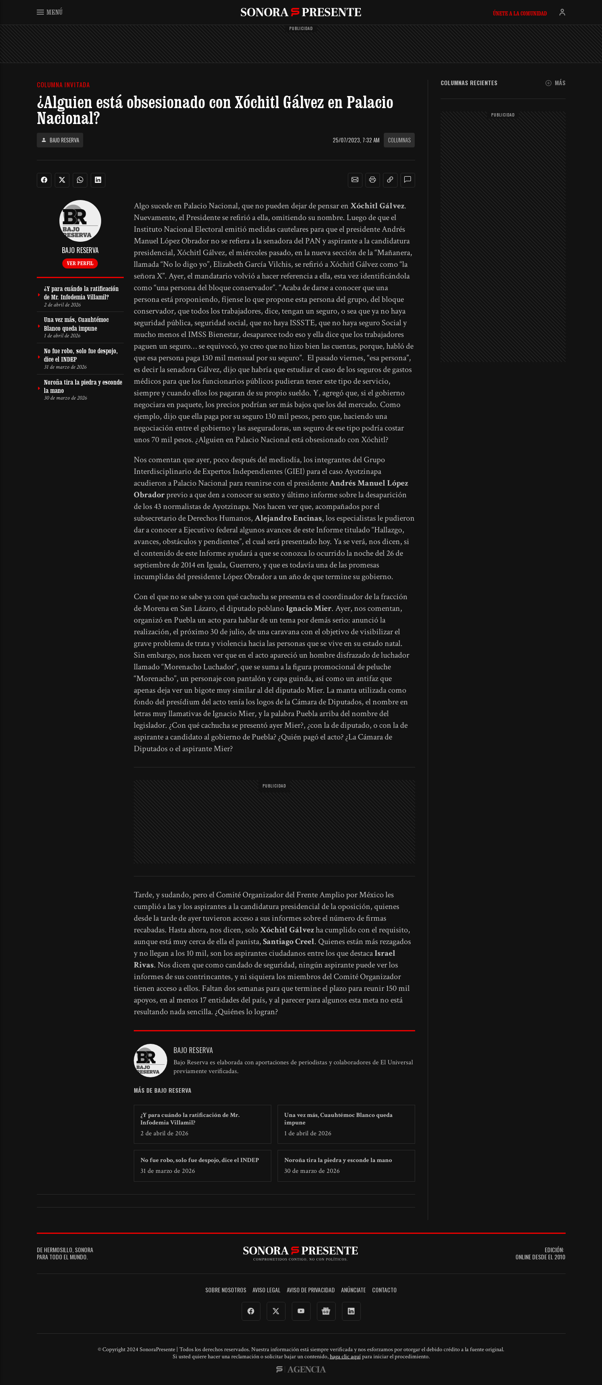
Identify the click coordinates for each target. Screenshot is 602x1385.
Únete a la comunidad (520, 13)
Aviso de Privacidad (311, 1290)
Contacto (384, 1290)
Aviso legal (267, 1290)
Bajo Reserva (60, 140)
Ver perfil (80, 263)
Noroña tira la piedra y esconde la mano (338, 1160)
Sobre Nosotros (225, 1290)
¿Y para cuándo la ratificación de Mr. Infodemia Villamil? (190, 1119)
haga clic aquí (345, 1356)
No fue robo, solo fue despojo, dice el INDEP (199, 1160)
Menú (50, 12)
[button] (355, 180)
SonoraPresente (301, 12)
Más (556, 83)
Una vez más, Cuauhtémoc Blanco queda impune (338, 1119)
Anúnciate (353, 1290)
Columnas (399, 140)
